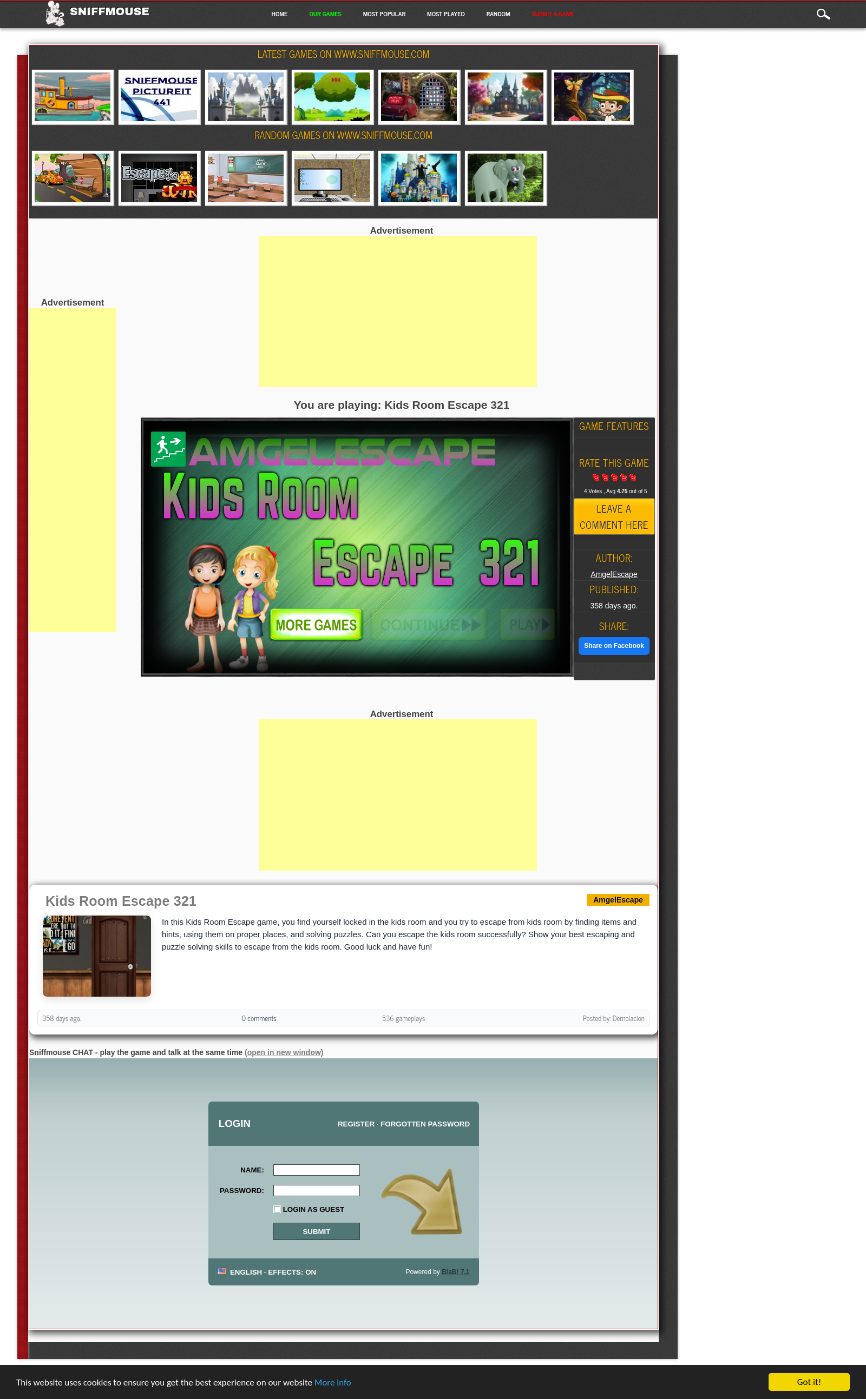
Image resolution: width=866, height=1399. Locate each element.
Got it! (809, 1382)
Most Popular (384, 13)
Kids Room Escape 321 (120, 901)
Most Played (446, 13)
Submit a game (553, 13)
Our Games (325, 13)
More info (332, 1382)
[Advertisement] (72, 470)
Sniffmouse (109, 11)
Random (498, 13)
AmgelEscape (614, 574)
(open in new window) (284, 1052)
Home (279, 13)
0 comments (259, 1018)
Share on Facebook (614, 645)
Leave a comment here (614, 516)
